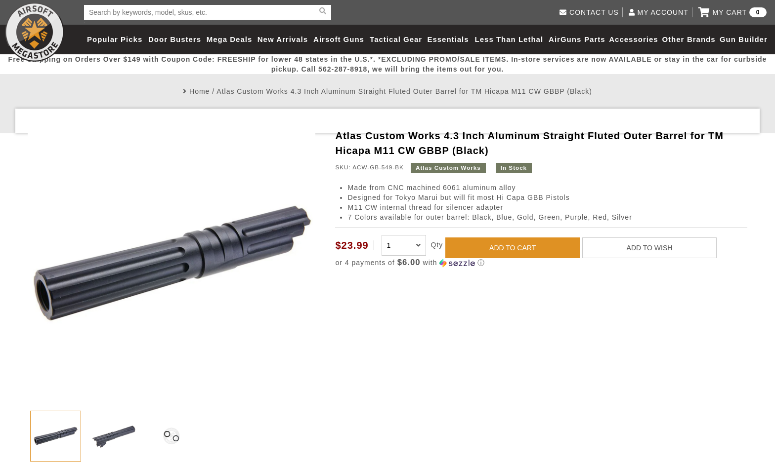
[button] (541, 263)
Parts (594, 39)
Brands (701, 39)
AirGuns (565, 39)
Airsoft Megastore (34, 32)
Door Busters (174, 39)
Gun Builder (744, 39)
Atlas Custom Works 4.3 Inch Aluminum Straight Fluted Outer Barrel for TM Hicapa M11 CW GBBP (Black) (404, 91)
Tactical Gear (396, 39)
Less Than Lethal (509, 39)
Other (673, 39)
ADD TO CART (512, 248)
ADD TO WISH (650, 248)
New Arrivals (283, 39)
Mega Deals (230, 39)
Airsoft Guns (338, 39)
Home (199, 91)
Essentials (448, 39)
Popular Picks (114, 39)
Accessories (633, 39)
